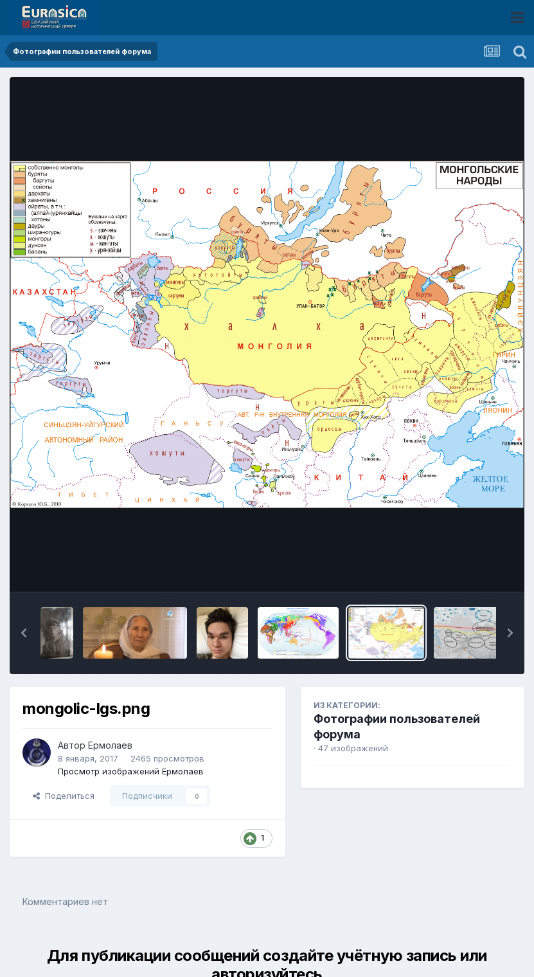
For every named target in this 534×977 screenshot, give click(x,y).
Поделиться (63, 795)
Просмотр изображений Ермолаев (131, 771)
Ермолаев (110, 745)
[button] (24, 633)
